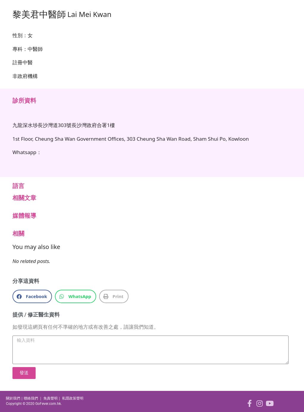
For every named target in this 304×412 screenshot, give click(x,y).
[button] (32, 296)
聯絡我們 (31, 398)
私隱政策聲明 (72, 398)
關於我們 (13, 398)
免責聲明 (50, 398)
